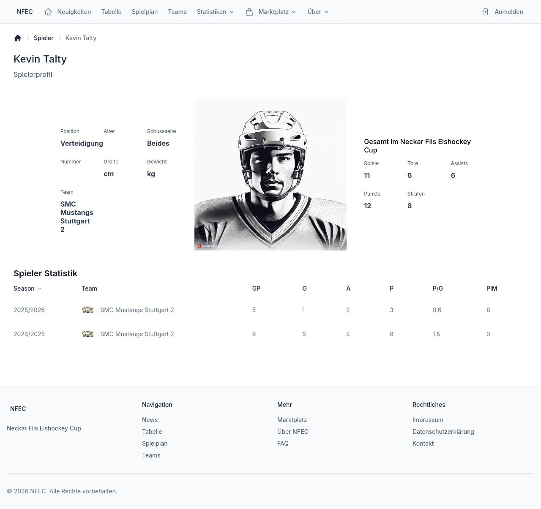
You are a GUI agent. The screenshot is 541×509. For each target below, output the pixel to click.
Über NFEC (293, 431)
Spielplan (155, 443)
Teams (151, 455)
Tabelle (152, 431)
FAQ (283, 443)
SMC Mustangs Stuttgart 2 (137, 309)
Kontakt (423, 443)
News (150, 419)
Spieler (44, 37)
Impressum (428, 419)
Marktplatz (292, 419)
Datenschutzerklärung (443, 431)
